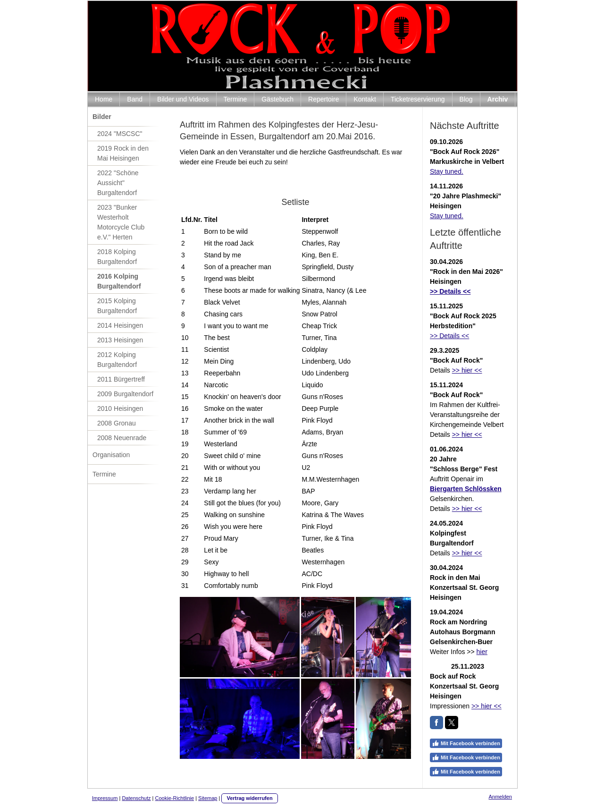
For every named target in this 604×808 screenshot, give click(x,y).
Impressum (104, 798)
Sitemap (207, 798)
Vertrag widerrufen (249, 798)
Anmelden (500, 796)
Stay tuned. (446, 171)
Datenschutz (136, 798)
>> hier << (467, 370)
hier (482, 651)
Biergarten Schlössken (466, 489)
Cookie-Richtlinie (174, 798)
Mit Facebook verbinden (466, 743)
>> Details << (449, 336)
